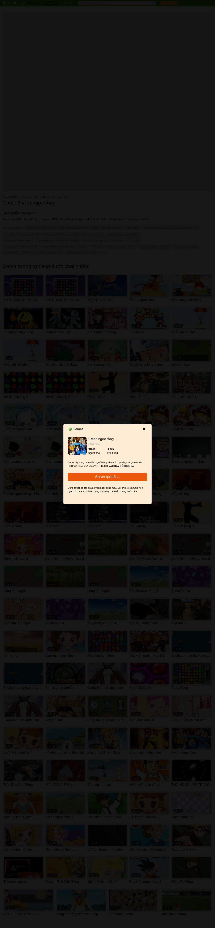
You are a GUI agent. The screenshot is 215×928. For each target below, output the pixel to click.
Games (76, 429)
